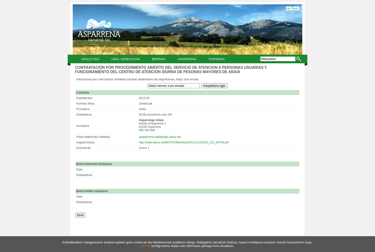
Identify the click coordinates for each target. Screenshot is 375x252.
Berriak (158, 59)
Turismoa (216, 59)
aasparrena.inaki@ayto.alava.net (160, 137)
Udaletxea (90, 59)
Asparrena (186, 59)
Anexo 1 (144, 148)
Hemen (146, 246)
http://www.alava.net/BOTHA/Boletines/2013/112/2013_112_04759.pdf (184, 142)
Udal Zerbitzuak (125, 59)
